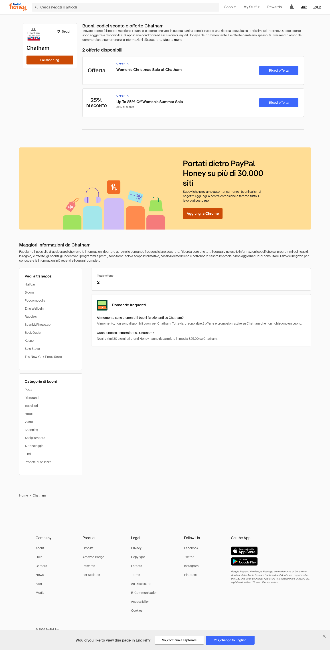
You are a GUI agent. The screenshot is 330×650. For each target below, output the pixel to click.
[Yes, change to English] (230, 640)
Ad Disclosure (140, 584)
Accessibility (140, 602)
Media (40, 593)
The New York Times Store (43, 357)
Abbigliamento (35, 438)
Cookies (136, 611)
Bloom (29, 292)
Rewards (274, 7)
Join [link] (304, 7)
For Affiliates (91, 575)
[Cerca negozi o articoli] (125, 7)
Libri (28, 454)
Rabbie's (31, 317)
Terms (135, 575)
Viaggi (29, 422)
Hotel (28, 414)
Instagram (191, 566)
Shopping (31, 430)
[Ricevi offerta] (278, 70)
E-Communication (144, 593)
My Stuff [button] (251, 7)
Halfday (30, 284)
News (40, 575)
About (40, 548)
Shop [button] (230, 7)
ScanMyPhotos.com (39, 325)
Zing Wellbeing (35, 308)
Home (23, 495)
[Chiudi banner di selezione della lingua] (324, 636)
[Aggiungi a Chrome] (203, 213)
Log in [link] (317, 7)
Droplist (88, 548)
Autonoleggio (34, 446)
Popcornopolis (35, 300)
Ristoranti (31, 398)
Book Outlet (33, 333)
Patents (136, 566)
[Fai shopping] (49, 60)
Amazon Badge (93, 557)
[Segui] (63, 31)
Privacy (136, 548)
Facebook (191, 548)
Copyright (138, 557)
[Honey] (18, 7)
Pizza (28, 390)
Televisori (31, 406)
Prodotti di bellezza (38, 462)
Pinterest (190, 575)
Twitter (189, 557)
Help (39, 557)
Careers (41, 566)
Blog (39, 584)
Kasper (30, 341)
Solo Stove (32, 349)
